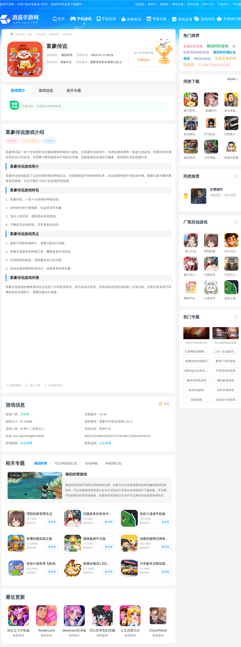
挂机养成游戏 (225, 390)
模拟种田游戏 (217, 46)
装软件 (152, 4)
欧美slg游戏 (196, 390)
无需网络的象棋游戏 (197, 351)
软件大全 (208, 4)
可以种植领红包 (30, 141)
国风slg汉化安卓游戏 (197, 370)
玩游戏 (139, 4)
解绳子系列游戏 (225, 361)
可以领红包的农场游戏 (214, 64)
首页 (30, 34)
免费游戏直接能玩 (196, 361)
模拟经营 (54, 34)
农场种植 (49, 141)
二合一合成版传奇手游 (226, 351)
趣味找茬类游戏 (196, 380)
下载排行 (223, 4)
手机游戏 (41, 34)
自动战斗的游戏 (225, 399)
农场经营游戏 (193, 46)
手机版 (237, 4)
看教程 (164, 4)
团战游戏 (196, 399)
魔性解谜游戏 (225, 380)
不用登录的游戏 (225, 370)
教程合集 (178, 4)
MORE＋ (233, 79)
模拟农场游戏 (202, 58)
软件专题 (193, 4)
